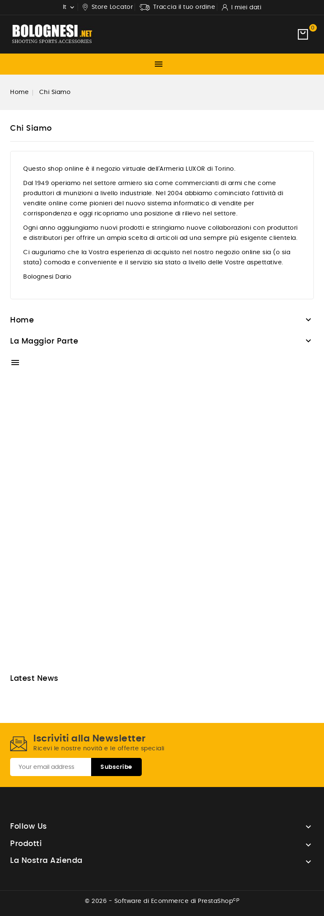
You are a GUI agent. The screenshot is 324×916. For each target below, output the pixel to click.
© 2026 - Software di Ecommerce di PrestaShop (162, 901)
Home (22, 320)
